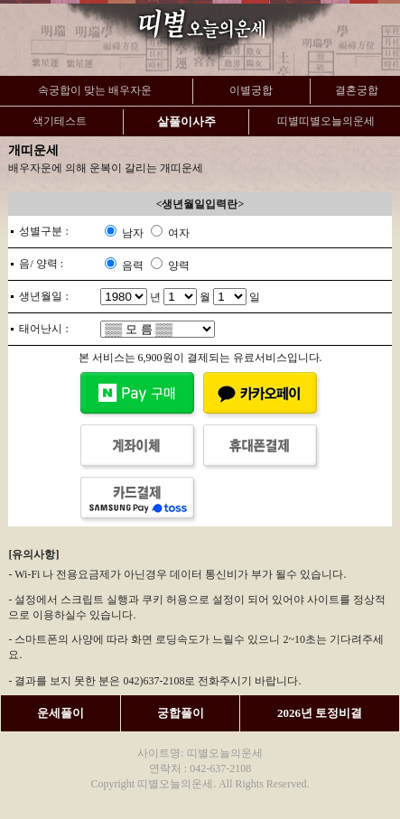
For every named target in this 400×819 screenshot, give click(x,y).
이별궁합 (251, 90)
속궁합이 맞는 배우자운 (95, 90)
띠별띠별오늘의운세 (326, 121)
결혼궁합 (356, 90)
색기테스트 (60, 121)
